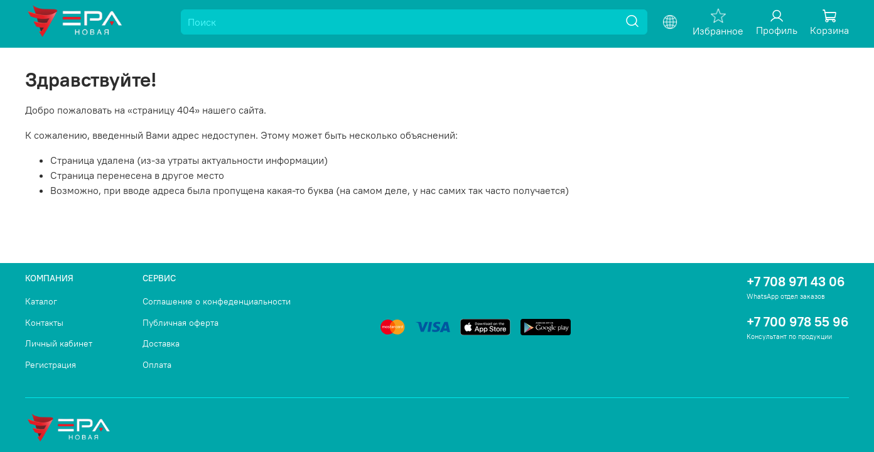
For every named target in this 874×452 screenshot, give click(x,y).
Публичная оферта (180, 322)
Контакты (44, 322)
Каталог (41, 301)
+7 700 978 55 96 (798, 321)
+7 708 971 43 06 (796, 281)
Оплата (157, 364)
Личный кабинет (58, 343)
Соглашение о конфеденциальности (217, 301)
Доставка (161, 343)
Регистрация (50, 364)
